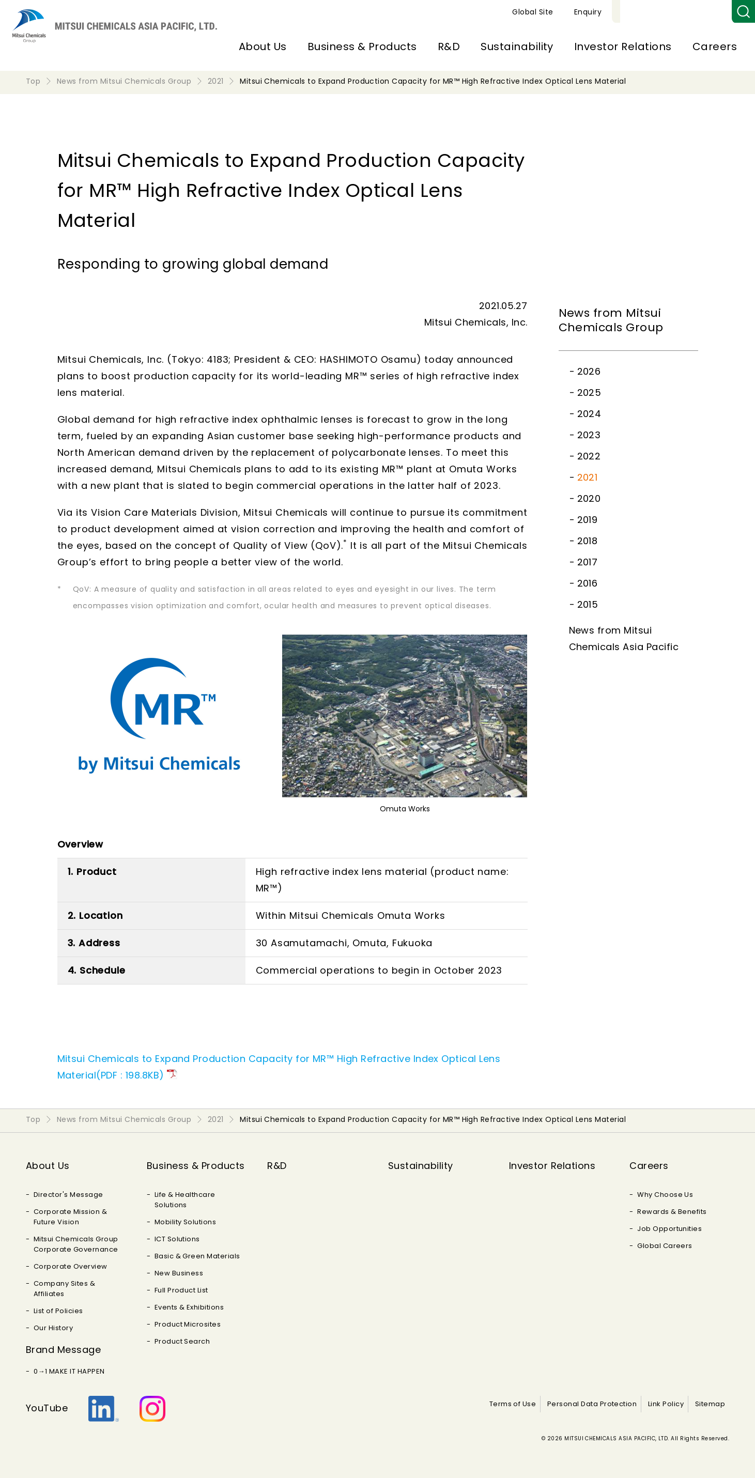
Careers (714, 46)
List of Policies (58, 1311)
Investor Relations (623, 46)
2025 (589, 392)
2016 (587, 583)
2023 (589, 434)
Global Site (652, 12)
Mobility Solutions (186, 1222)
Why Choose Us (665, 1194)
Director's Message (68, 1194)
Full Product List (181, 1290)
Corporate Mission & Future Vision (70, 1217)
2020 (589, 498)
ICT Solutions (177, 1239)
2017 (587, 562)
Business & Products (362, 46)
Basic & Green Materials (197, 1256)
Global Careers (664, 1246)
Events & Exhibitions (189, 1307)
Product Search (182, 1341)
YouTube (47, 1408)
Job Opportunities (669, 1229)
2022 (589, 456)
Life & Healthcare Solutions (185, 1200)
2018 (587, 540)
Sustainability (517, 46)
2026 (589, 371)
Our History (53, 1328)
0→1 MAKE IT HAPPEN (69, 1371)
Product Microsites (188, 1324)
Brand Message (63, 1349)
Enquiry (707, 12)
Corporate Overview (70, 1266)
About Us (263, 46)
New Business (179, 1273)
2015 (587, 604)
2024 (589, 413)
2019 (587, 519)
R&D (449, 46)
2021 (587, 477)
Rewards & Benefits (672, 1212)
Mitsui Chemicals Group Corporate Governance (76, 1244)
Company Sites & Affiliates (64, 1289)
